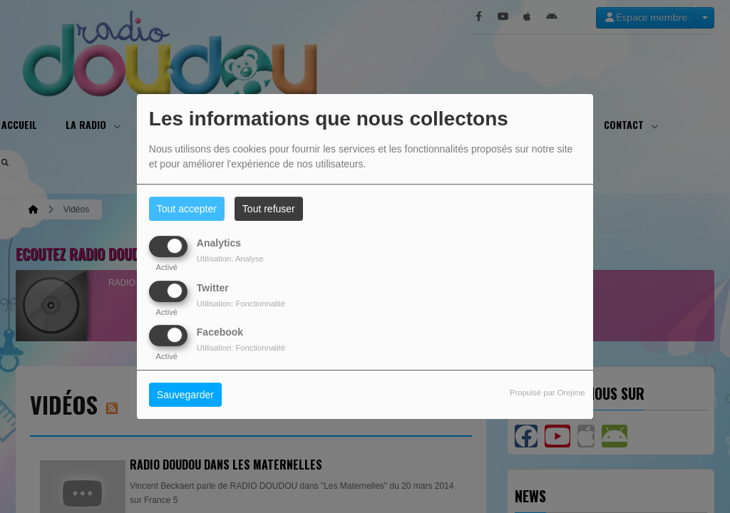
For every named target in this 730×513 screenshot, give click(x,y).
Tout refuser (268, 208)
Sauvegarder (185, 394)
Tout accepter (187, 208)
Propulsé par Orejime (547, 392)
